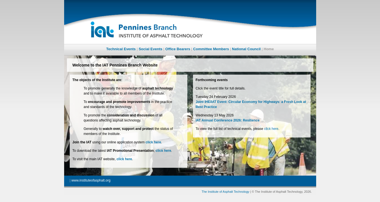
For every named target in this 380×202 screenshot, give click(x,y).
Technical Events (121, 49)
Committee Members (211, 49)
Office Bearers (177, 49)
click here (271, 129)
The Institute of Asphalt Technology (225, 191)
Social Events (150, 49)
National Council (246, 49)
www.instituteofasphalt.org (90, 180)
